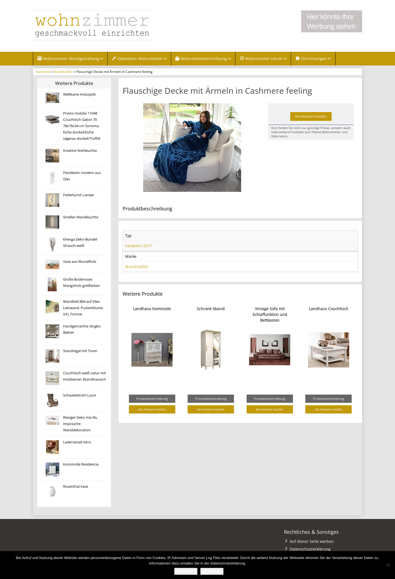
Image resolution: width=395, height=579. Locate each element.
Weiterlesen (211, 571)
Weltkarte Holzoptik (79, 94)
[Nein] (388, 565)
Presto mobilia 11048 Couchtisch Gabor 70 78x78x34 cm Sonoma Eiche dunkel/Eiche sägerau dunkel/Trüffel (81, 126)
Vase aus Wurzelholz (79, 261)
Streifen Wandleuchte (80, 217)
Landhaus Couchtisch (328, 308)
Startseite (43, 71)
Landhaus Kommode (152, 308)
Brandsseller (63, 71)
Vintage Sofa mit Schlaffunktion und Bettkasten (269, 314)
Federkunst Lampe (78, 195)
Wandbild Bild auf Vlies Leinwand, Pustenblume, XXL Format (83, 307)
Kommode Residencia (80, 464)
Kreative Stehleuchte (80, 150)
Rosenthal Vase (75, 486)
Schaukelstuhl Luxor (79, 395)
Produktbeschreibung (152, 399)
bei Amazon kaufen (310, 116)
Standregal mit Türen (80, 351)
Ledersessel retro (77, 442)
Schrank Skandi (211, 308)
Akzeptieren (185, 571)
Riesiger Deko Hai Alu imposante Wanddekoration (80, 423)
